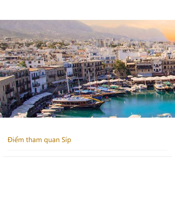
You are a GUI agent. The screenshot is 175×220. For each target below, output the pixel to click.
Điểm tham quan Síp (39, 139)
